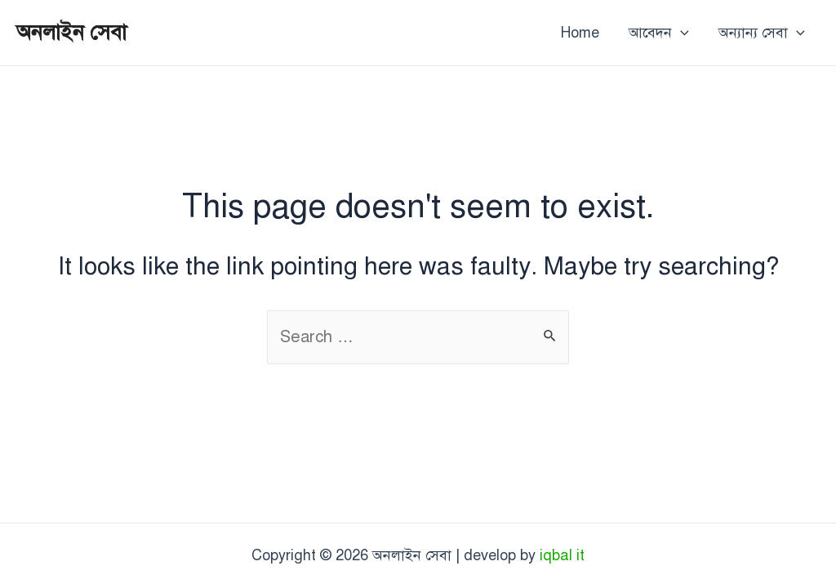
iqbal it (562, 555)
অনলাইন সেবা (71, 32)
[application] (680, 32)
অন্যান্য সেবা (761, 32)
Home (580, 33)
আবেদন (659, 32)
